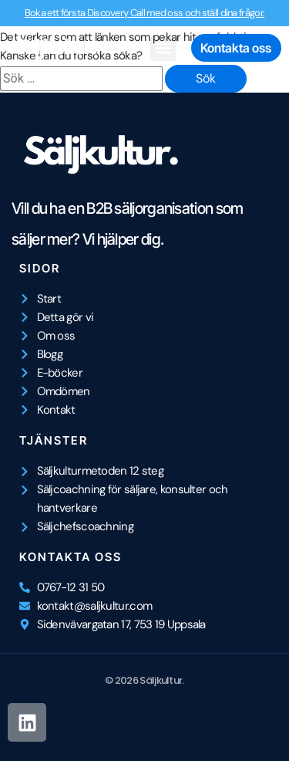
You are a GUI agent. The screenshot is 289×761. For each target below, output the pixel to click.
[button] (163, 48)
